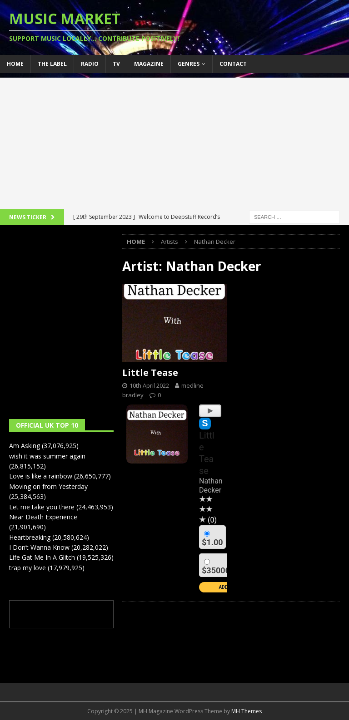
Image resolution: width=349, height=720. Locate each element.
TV (116, 64)
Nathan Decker (211, 485)
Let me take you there (42, 507)
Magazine (149, 64)
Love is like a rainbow (40, 476)
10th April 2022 (149, 385)
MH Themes (246, 711)
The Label (52, 64)
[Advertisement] (174, 141)
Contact (233, 64)
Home (15, 64)
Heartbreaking (29, 537)
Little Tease (150, 372)
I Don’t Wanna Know (39, 547)
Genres (188, 64)
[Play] (210, 410)
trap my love (27, 567)
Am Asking (24, 445)
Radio (90, 64)
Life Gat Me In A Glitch (42, 557)
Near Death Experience (43, 517)
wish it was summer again (47, 456)
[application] (210, 408)
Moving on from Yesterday (48, 486)
